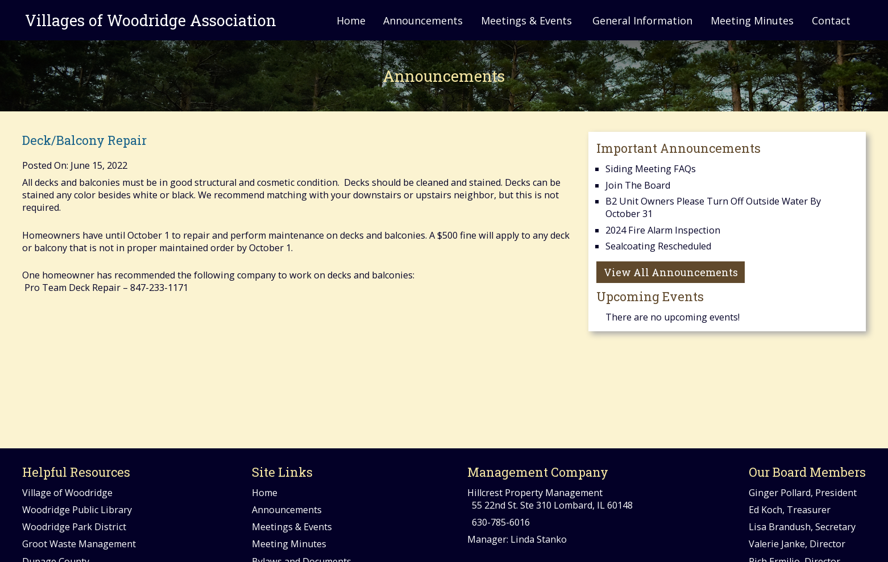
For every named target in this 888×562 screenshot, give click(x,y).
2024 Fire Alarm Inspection (662, 230)
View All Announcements (671, 272)
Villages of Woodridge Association (149, 20)
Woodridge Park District (74, 527)
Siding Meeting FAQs (650, 169)
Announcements (423, 20)
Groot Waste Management (79, 544)
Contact (831, 20)
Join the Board (637, 185)
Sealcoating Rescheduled (658, 246)
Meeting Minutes (752, 20)
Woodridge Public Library (77, 509)
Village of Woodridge (67, 492)
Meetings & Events (526, 20)
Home (351, 20)
